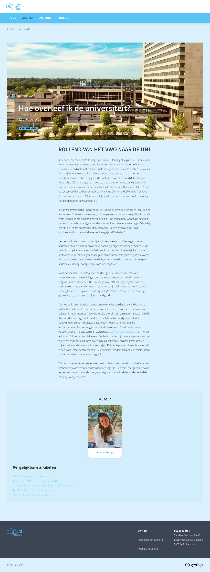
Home (20, 29)
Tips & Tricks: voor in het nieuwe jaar (33, 490)
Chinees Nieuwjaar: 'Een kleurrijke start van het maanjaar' (44, 485)
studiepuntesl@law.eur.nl (123, 332)
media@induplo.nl (148, 549)
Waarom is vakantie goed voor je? (31, 495)
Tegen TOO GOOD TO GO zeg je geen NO (35, 481)
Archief (28, 29)
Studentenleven (28, 128)
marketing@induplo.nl (150, 540)
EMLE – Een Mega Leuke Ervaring (31, 476)
